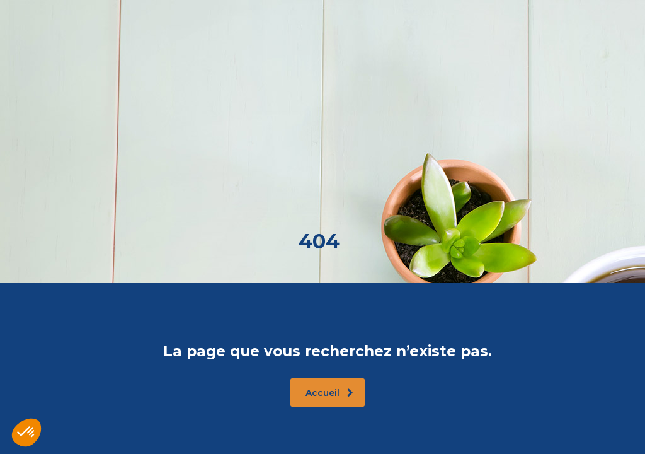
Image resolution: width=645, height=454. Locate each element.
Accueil (329, 393)
